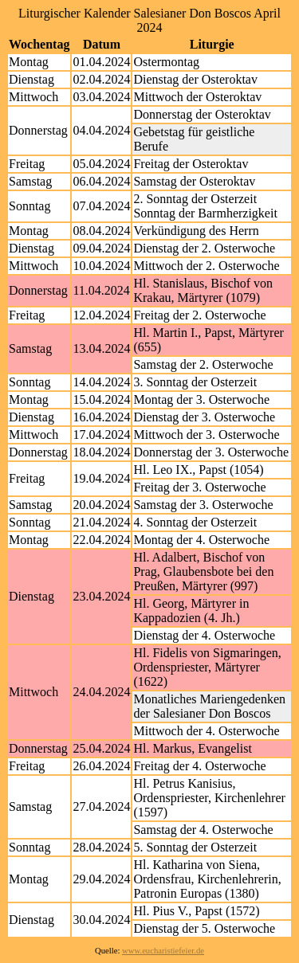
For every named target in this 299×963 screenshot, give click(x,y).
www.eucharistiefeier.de (163, 950)
